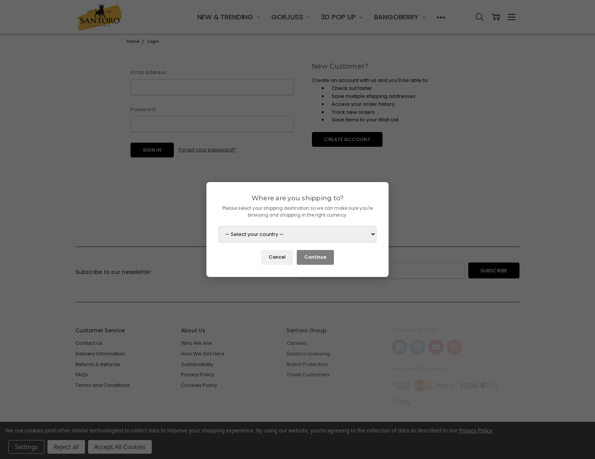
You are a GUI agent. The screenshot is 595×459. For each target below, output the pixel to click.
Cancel (277, 257)
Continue (315, 257)
